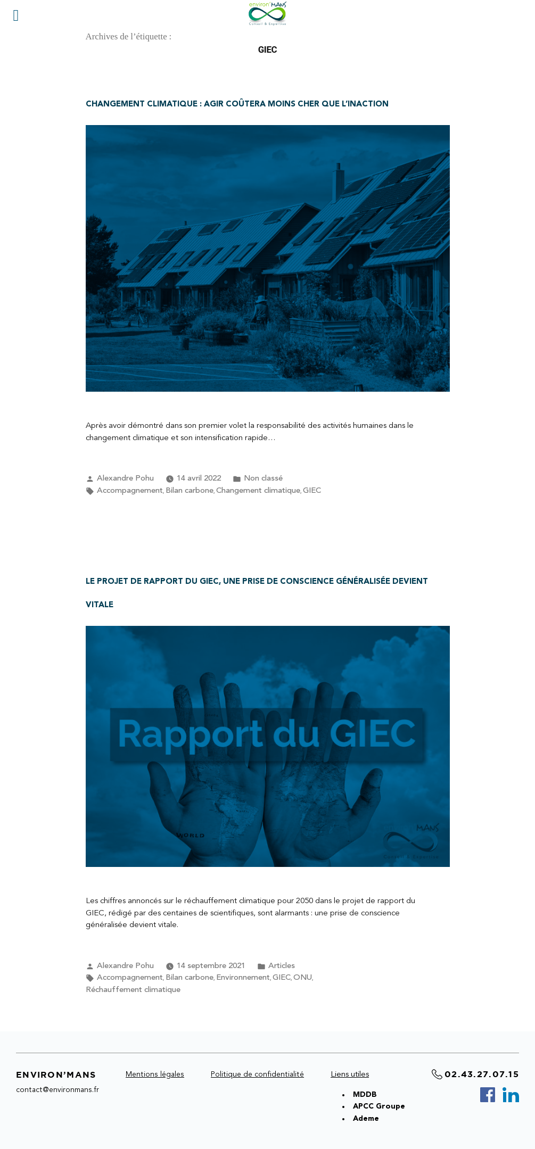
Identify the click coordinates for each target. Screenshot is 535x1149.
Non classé (263, 479)
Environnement (243, 978)
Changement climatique (258, 491)
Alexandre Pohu (125, 479)
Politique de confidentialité (257, 1074)
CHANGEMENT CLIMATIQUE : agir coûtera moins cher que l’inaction (237, 105)
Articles (281, 966)
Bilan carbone (189, 491)
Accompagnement (130, 491)
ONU (302, 978)
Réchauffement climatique (133, 990)
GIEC (312, 491)
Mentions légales (155, 1074)
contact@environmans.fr (57, 1090)
